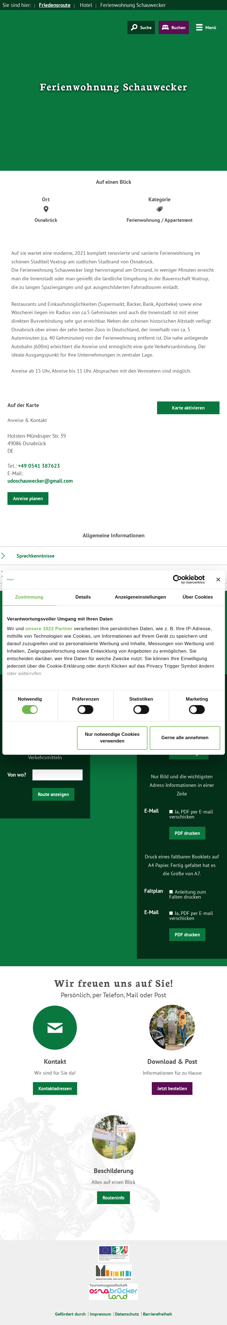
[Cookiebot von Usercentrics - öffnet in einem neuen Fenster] (180, 579)
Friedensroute (55, 5)
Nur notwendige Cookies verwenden (112, 738)
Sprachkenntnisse (35, 556)
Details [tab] (83, 597)
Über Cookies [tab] (197, 597)
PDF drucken (187, 833)
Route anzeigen (53, 794)
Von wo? (16, 774)
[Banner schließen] (218, 579)
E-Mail (151, 810)
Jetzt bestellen (172, 1088)
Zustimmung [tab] (29, 597)
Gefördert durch (70, 1314)
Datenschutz (127, 1314)
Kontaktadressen (55, 1088)
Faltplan (153, 890)
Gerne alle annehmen (185, 738)
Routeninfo (113, 1198)
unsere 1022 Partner (49, 628)
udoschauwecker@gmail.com (40, 480)
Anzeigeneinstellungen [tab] (140, 597)
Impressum (100, 1314)
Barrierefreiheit (157, 1314)
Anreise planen (28, 498)
